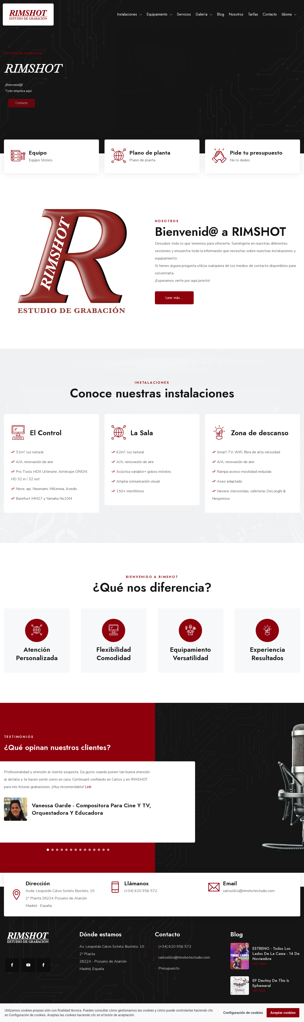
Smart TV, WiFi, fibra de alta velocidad (246, 452)
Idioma (286, 14)
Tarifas (253, 14)
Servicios (184, 14)
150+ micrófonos (127, 491)
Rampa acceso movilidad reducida (241, 471)
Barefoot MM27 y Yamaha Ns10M (41, 498)
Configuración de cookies (243, 1013)
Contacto (270, 14)
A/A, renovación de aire (32, 461)
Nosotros (236, 14)
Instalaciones (127, 14)
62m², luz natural (127, 452)
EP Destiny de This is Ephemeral (270, 983)
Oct (259, 964)
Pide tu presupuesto (256, 153)
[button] (48, 850)
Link (88, 786)
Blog (220, 14)
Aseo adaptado (227, 481)
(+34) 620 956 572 (174, 946)
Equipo (38, 153)
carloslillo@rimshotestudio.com (184, 957)
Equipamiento (157, 14)
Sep (258, 991)
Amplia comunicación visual (135, 481)
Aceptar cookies (283, 1013)
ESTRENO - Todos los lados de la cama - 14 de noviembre (276, 953)
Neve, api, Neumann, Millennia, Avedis (44, 488)
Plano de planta (149, 153)
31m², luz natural (27, 452)
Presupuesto (169, 968)
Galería (201, 14)
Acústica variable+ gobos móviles (141, 471)
